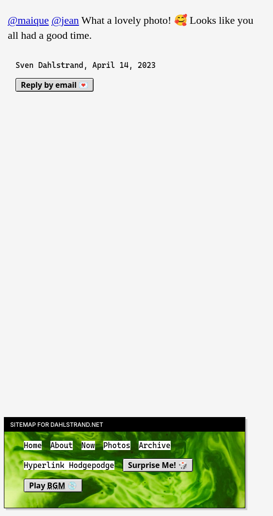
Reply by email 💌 (54, 85)
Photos (116, 445)
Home (33, 445)
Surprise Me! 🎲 (158, 465)
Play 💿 (53, 485)
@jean (65, 20)
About (61, 445)
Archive (154, 445)
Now (88, 445)
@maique (28, 20)
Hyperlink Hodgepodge (69, 465)
